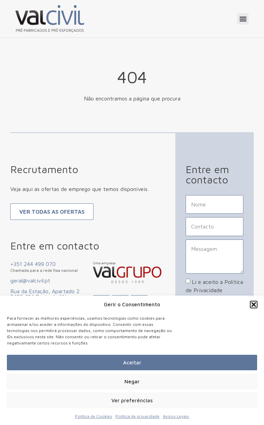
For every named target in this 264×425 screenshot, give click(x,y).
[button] (253, 304)
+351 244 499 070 (33, 264)
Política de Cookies (93, 416)
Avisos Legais (176, 416)
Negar (132, 381)
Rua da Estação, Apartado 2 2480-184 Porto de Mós (44, 294)
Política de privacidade (138, 416)
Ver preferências (132, 400)
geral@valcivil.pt (30, 280)
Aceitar (132, 362)
